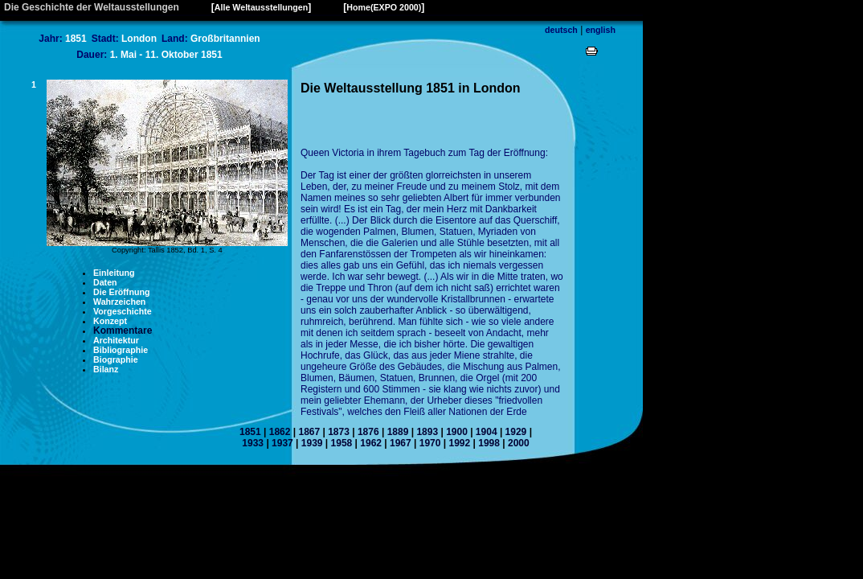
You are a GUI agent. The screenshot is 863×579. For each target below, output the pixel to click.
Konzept (110, 321)
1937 (282, 443)
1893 (427, 431)
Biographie (115, 359)
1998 (489, 443)
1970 (430, 443)
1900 (457, 431)
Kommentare (122, 330)
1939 (312, 443)
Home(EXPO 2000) (383, 7)
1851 (250, 431)
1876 (368, 431)
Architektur (116, 340)
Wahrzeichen (119, 301)
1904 (486, 431)
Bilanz (105, 369)
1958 (342, 443)
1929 (516, 431)
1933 (253, 443)
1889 (398, 431)
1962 (371, 443)
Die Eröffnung (121, 292)
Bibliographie (120, 350)
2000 (519, 443)
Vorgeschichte (122, 311)
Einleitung (114, 272)
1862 (280, 431)
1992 (459, 443)
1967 (400, 443)
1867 (309, 431)
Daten (105, 282)
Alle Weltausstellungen (261, 7)
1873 (339, 431)
